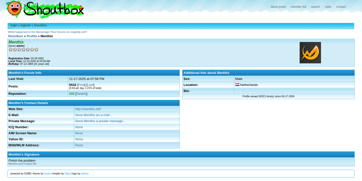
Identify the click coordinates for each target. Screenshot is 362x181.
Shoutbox (42, 8)
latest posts (278, 7)
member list (298, 7)
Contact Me (30, 163)
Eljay (67, 173)
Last (90, 85)
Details (81, 94)
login (14, 25)
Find (81, 85)
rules (328, 7)
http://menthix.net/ (88, 109)
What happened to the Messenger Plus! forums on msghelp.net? (47, 31)
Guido (47, 173)
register (25, 25)
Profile (32, 36)
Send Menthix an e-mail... (93, 115)
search (315, 7)
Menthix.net (15, 163)
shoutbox (40, 25)
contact (341, 7)
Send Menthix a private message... (100, 121)
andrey (85, 173)
